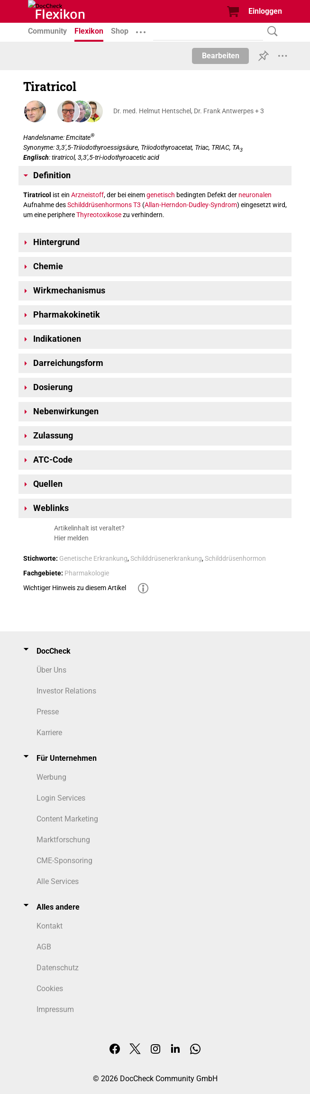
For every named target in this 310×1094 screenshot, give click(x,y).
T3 (137, 205)
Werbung (51, 777)
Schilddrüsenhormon (235, 558)
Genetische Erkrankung (93, 558)
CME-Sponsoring (64, 860)
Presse (47, 711)
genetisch (160, 195)
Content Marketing (67, 818)
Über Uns (51, 670)
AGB (43, 946)
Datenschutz (57, 967)
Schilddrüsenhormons (99, 205)
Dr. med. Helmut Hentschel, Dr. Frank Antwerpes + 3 (188, 111)
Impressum (55, 1009)
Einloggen (265, 11)
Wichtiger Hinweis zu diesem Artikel (74, 588)
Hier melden (71, 538)
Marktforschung (63, 839)
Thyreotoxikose (98, 215)
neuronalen (255, 195)
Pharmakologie (86, 573)
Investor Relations (66, 690)
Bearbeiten (220, 55)
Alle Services (57, 881)
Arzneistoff (87, 195)
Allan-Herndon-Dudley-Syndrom (191, 205)
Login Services (60, 797)
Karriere (49, 732)
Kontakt (49, 925)
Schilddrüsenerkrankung (166, 558)
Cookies (49, 988)
